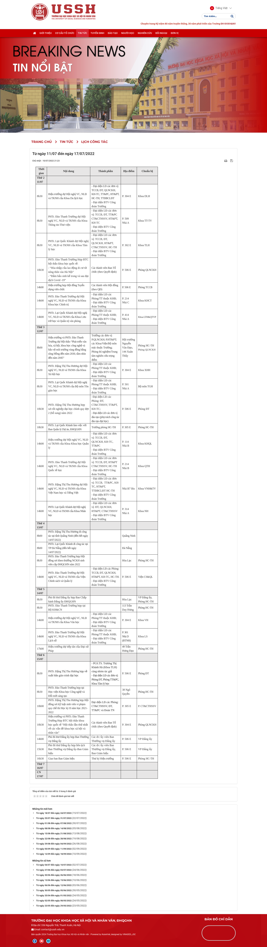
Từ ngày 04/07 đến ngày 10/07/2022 (54, 865)
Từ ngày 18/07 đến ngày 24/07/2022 (54, 813)
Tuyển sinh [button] (97, 33)
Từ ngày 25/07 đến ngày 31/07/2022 (54, 818)
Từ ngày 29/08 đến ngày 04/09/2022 (54, 843)
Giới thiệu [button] (46, 33)
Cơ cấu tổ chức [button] (64, 33)
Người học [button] (127, 33)
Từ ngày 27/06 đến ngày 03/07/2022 (54, 870)
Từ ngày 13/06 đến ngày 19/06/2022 (54, 880)
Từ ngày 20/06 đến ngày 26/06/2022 (54, 875)
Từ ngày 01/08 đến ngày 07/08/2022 (54, 823)
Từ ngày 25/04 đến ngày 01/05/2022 (54, 895)
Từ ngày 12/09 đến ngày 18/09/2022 (54, 854)
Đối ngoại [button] (161, 33)
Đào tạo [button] (113, 33)
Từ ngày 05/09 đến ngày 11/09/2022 (54, 849)
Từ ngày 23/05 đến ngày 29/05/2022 (54, 905)
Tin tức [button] (82, 33)
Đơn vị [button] (174, 33)
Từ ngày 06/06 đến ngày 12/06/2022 (54, 885)
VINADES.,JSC (129, 934)
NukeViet (106, 934)
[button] (218, 8)
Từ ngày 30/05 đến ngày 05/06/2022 (54, 890)
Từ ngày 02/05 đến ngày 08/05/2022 (54, 900)
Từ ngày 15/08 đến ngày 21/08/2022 (54, 833)
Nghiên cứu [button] (145, 33)
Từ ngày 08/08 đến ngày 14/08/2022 (54, 828)
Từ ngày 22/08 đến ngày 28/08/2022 (54, 838)
